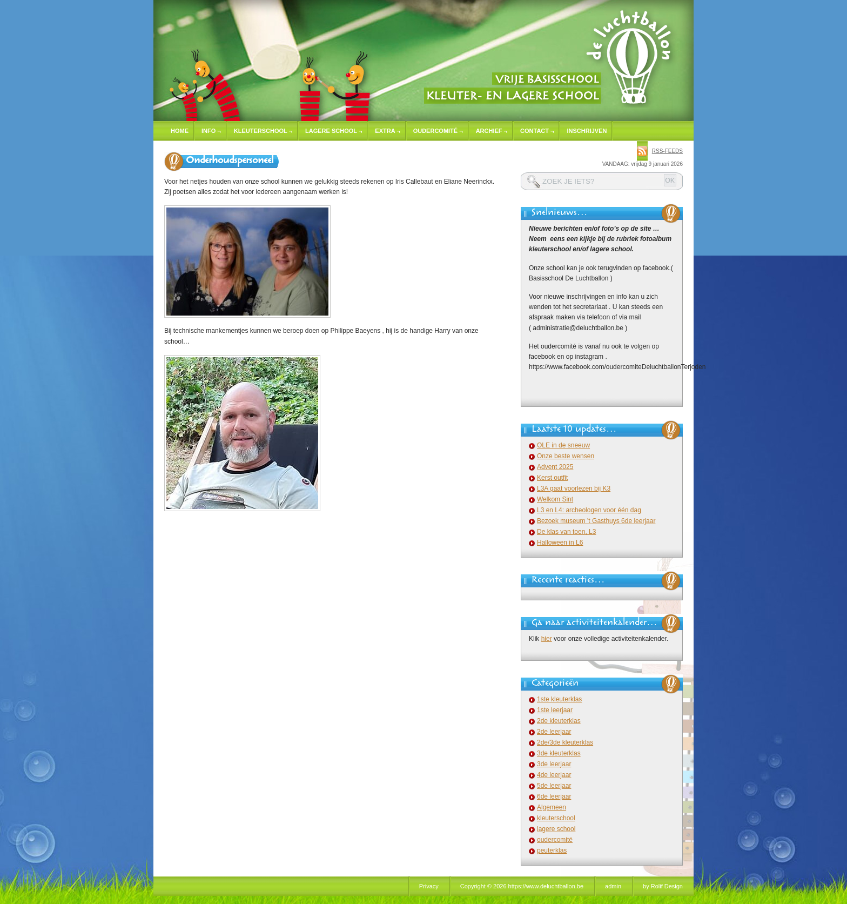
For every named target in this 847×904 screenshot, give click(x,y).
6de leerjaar (554, 796)
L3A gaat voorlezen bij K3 (573, 488)
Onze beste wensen (565, 456)
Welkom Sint (555, 499)
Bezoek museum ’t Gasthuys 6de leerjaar (596, 521)
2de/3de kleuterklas (565, 742)
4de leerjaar (554, 775)
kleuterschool (556, 818)
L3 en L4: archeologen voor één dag (589, 510)
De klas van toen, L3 (566, 531)
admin (613, 886)
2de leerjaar (554, 731)
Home (180, 131)
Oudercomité (438, 131)
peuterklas (552, 850)
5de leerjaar (554, 785)
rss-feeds (667, 151)
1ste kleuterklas (559, 699)
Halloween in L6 (560, 542)
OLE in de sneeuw (563, 445)
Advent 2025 (555, 467)
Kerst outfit (552, 477)
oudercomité (555, 839)
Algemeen (551, 807)
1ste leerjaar (555, 710)
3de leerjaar (554, 764)
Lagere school (333, 131)
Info (211, 131)
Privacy (429, 886)
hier (546, 638)
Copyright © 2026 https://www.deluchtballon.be (521, 886)
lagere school (556, 829)
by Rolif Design (663, 886)
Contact (537, 131)
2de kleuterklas (559, 721)
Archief (491, 131)
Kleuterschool (263, 131)
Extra (387, 131)
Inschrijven (587, 131)
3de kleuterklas (559, 753)
